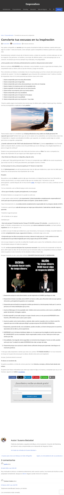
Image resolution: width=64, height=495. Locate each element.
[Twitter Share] (20, 377)
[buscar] (50, 10)
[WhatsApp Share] (44, 377)
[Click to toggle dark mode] (54, 9)
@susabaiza (21, 372)
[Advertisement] (32, 22)
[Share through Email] (52, 377)
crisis (32, 182)
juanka (6, 464)
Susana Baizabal (15, 43)
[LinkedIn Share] (28, 377)
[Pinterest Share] (36, 377)
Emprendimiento (9, 35)
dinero (24, 473)
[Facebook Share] (12, 377)
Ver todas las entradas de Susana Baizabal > (23, 450)
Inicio (2, 35)
